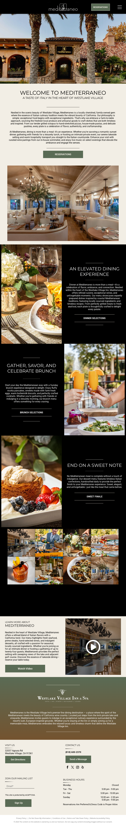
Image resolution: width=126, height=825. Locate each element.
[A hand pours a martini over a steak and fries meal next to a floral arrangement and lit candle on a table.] (77, 543)
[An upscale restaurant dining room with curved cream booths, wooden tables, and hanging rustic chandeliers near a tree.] (105, 570)
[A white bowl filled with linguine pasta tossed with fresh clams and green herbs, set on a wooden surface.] (77, 570)
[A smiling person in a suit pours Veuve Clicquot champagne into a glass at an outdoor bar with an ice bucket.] (49, 543)
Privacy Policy (21, 818)
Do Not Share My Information (40, 818)
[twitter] (72, 767)
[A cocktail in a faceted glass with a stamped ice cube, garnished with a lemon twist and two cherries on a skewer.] (21, 570)
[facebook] (67, 767)
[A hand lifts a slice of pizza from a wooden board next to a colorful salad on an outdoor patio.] (105, 543)
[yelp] (82, 767)
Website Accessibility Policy (100, 818)
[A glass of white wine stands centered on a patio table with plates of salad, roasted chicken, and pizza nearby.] (49, 570)
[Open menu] (120, 7)
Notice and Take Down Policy (77, 818)
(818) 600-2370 (73, 752)
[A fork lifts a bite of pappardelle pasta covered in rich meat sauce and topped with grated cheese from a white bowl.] (21, 598)
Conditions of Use (59, 818)
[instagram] (77, 767)
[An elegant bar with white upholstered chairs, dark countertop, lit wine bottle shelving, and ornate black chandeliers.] (21, 543)
